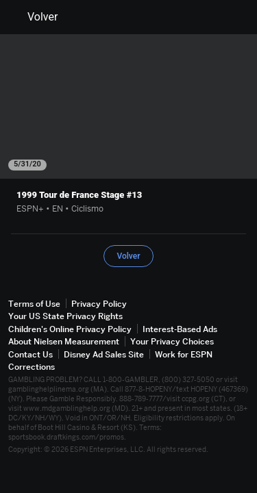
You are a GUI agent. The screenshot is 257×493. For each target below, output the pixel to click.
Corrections (31, 367)
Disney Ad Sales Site (104, 354)
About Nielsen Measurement (63, 341)
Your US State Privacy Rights (65, 316)
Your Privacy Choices (172, 341)
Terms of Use (34, 304)
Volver (34, 17)
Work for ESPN (183, 354)
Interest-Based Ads (180, 329)
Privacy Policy (99, 304)
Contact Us (30, 354)
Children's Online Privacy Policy (70, 329)
